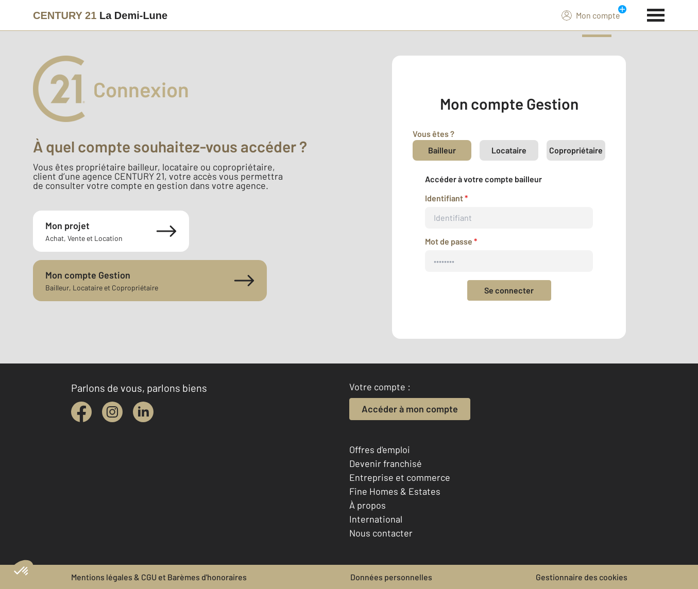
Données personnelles (391, 577)
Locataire (508, 150)
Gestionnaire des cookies (581, 577)
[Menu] (656, 14)
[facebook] (81, 412)
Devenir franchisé (385, 463)
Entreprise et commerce (399, 477)
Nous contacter (381, 533)
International (375, 519)
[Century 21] (100, 15)
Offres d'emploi (379, 449)
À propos (367, 505)
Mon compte (590, 15)
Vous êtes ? (433, 133)
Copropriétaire (576, 150)
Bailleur (442, 150)
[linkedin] (143, 412)
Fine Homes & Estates (394, 491)
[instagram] (112, 412)
